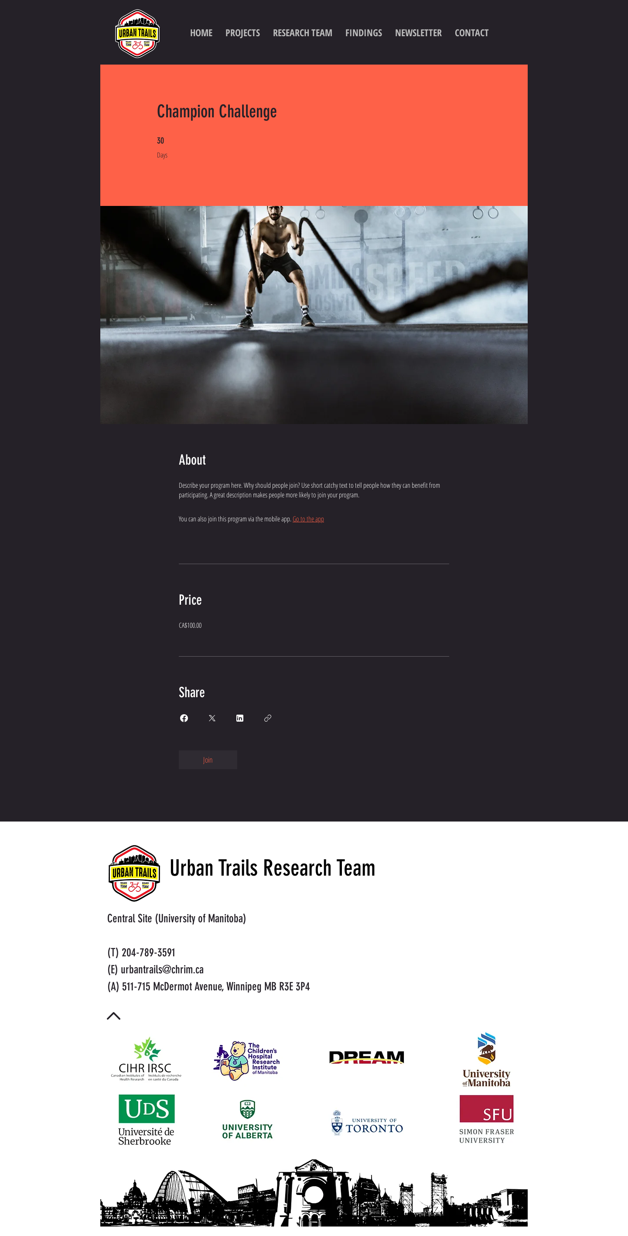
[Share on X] (212, 718)
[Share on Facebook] (184, 718)
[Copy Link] (268, 718)
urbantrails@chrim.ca (162, 969)
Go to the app (308, 519)
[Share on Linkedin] (240, 718)
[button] (364, 32)
